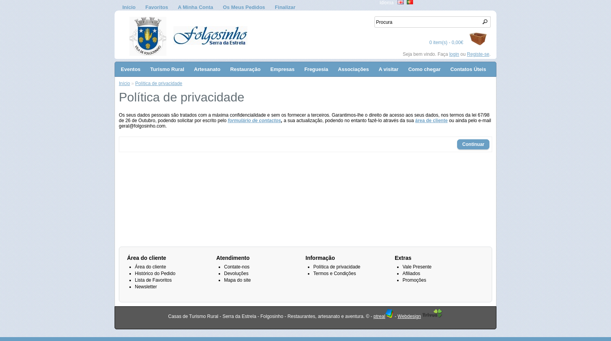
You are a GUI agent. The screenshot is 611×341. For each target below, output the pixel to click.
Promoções (414, 280)
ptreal (384, 316)
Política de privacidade (158, 83)
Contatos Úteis (468, 69)
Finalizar (285, 7)
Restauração (245, 69)
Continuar (473, 144)
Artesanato (207, 69)
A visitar (389, 69)
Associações (353, 69)
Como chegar (424, 69)
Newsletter (146, 286)
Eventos (131, 69)
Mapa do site (237, 280)
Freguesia (316, 69)
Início (129, 7)
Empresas (282, 69)
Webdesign (409, 316)
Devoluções (236, 273)
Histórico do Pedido (155, 273)
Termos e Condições (334, 273)
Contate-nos (236, 267)
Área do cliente (150, 267)
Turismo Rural (167, 69)
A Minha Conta (195, 7)
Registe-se (478, 54)
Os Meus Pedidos (244, 7)
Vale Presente (417, 267)
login (454, 54)
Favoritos (156, 7)
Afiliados (411, 273)
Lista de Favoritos (153, 280)
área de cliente (431, 120)
